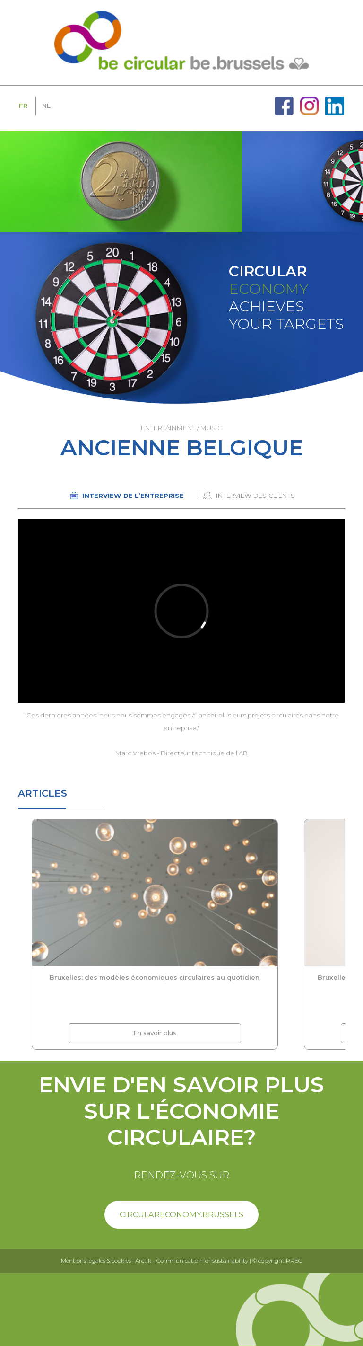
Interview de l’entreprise (133, 495)
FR (23, 105)
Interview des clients (255, 495)
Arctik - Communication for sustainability (191, 1260)
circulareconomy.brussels (181, 1214)
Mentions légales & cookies (96, 1260)
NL (46, 105)
